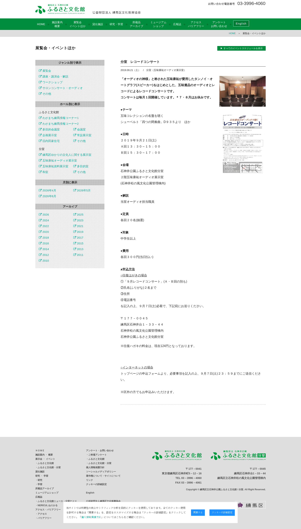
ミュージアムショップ (46, 492)
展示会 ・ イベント (45, 459)
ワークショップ (51, 82)
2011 (78, 254)
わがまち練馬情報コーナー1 (59, 117)
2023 (78, 220)
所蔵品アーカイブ (44, 488)
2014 (44, 249)
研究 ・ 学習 (41, 476)
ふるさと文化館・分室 (49, 467)
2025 (78, 214)
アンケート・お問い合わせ (100, 450)
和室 (43, 172)
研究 (40, 480)
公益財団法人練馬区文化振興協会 (103, 501)
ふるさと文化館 (46, 463)
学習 (40, 484)
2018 (44, 237)
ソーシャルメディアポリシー (101, 471)
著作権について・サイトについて (103, 476)
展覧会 (45, 70)
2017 (78, 237)
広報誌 (177, 24)
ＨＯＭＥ (40, 450)
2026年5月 (82, 190)
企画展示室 (48, 135)
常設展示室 (82, 135)
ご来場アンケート (97, 454)
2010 (44, 260)
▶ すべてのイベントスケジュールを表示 (241, 48)
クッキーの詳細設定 (96, 484)
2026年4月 (47, 190)
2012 (44, 254)
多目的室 (80, 166)
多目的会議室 (49, 129)
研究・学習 (116, 24)
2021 (78, 226)
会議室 (79, 129)
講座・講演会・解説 (53, 76)
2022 (44, 226)
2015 (78, 243)
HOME (41, 24)
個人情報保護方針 (95, 467)
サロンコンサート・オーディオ (61, 88)
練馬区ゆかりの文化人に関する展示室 (65, 154)
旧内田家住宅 (49, 141)
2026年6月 (47, 196)
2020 (44, 231)
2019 (78, 231)
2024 (44, 220)
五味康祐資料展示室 (53, 166)
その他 (45, 93)
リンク (89, 480)
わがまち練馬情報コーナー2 (59, 123)
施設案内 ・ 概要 (44, 454)
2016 (44, 243)
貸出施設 (97, 24)
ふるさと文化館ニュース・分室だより (57, 501)
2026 (44, 214)
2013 (78, 249)
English (241, 23)
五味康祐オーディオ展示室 (58, 160)
